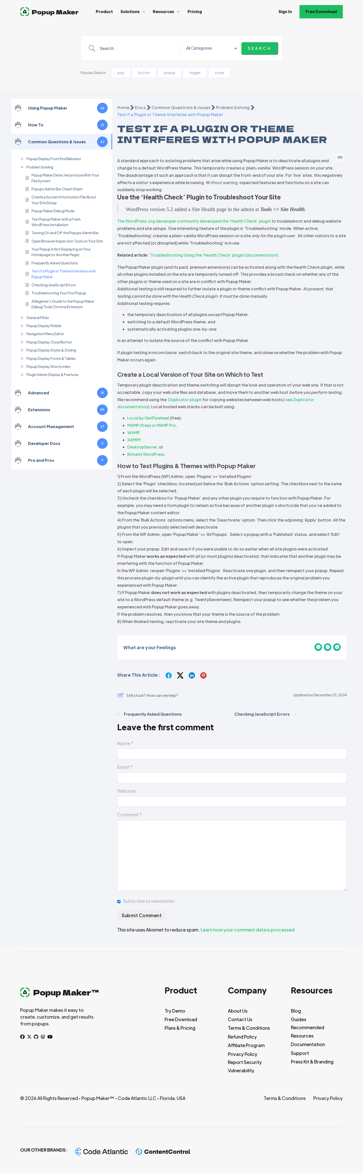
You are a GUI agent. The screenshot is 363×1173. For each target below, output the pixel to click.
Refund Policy (242, 1037)
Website (126, 791)
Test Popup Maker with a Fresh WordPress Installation (56, 222)
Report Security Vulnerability (245, 1066)
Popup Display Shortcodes (48, 366)
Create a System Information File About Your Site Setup (64, 200)
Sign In (285, 11)
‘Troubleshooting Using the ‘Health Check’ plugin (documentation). (214, 255)
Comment (129, 814)
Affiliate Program (246, 1045)
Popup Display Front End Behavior (53, 158)
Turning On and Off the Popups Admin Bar (65, 232)
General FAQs (37, 317)
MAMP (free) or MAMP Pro (151, 425)
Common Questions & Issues (181, 107)
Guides (298, 1019)
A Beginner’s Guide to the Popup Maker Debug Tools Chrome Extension (63, 304)
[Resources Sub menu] (178, 11)
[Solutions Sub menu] (143, 11)
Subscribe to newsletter (148, 901)
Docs (140, 107)
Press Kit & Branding (312, 1061)
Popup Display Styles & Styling (51, 350)
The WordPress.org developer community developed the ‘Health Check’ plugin (194, 221)
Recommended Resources (307, 1031)
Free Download (321, 11)
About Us (238, 1011)
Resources (163, 11)
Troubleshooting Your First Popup (59, 293)
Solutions (130, 11)
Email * (124, 767)
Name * (125, 743)
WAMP (133, 432)
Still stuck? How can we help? (147, 695)
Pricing (195, 11)
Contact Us (240, 1019)
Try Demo (175, 1011)
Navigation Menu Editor (45, 333)
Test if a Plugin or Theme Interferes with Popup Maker (64, 274)
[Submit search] (259, 48)
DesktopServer (142, 447)
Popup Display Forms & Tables (51, 358)
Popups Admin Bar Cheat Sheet (57, 189)
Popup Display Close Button (49, 342)
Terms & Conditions (249, 1028)
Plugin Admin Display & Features (52, 374)
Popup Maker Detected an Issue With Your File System (65, 178)
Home (123, 107)
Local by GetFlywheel (148, 418)
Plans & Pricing (180, 1028)
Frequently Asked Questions (55, 263)
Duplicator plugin (185, 399)
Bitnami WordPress (145, 454)
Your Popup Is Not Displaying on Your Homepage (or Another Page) (61, 252)
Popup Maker (55, 11)
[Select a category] (219, 48)
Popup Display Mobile (43, 325)
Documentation (308, 1044)
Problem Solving (39, 167)
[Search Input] (147, 48)
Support (300, 1053)
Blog (296, 1011)
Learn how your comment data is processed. (248, 930)
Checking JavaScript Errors (54, 285)
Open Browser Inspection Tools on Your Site (67, 241)
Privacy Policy (242, 1054)
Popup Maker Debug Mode (53, 211)
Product (104, 11)
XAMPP (134, 439)
